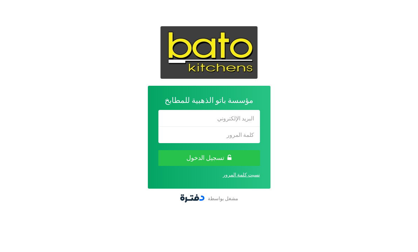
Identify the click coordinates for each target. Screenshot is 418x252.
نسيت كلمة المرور (241, 174)
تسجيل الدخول (209, 157)
